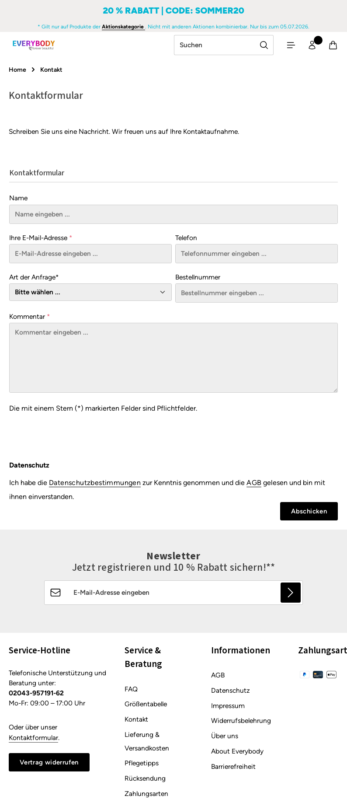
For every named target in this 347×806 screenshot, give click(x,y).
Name (18, 199)
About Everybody (237, 753)
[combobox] (209, 46)
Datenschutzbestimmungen (95, 484)
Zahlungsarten (146, 796)
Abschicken (308, 513)
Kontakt (136, 722)
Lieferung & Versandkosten (147, 743)
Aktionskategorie (123, 27)
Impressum (228, 708)
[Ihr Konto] (309, 45)
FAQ (131, 691)
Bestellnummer (197, 278)
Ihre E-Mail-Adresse (40, 239)
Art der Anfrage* (34, 278)
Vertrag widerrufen (51, 765)
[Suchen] (259, 46)
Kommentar (29, 318)
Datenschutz (230, 692)
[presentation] (75, 436)
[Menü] (286, 45)
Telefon (186, 239)
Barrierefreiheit (233, 768)
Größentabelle (146, 706)
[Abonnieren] (290, 595)
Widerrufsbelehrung (241, 723)
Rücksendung (145, 781)
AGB (253, 484)
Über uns (224, 738)
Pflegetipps (142, 765)
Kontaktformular (33, 740)
